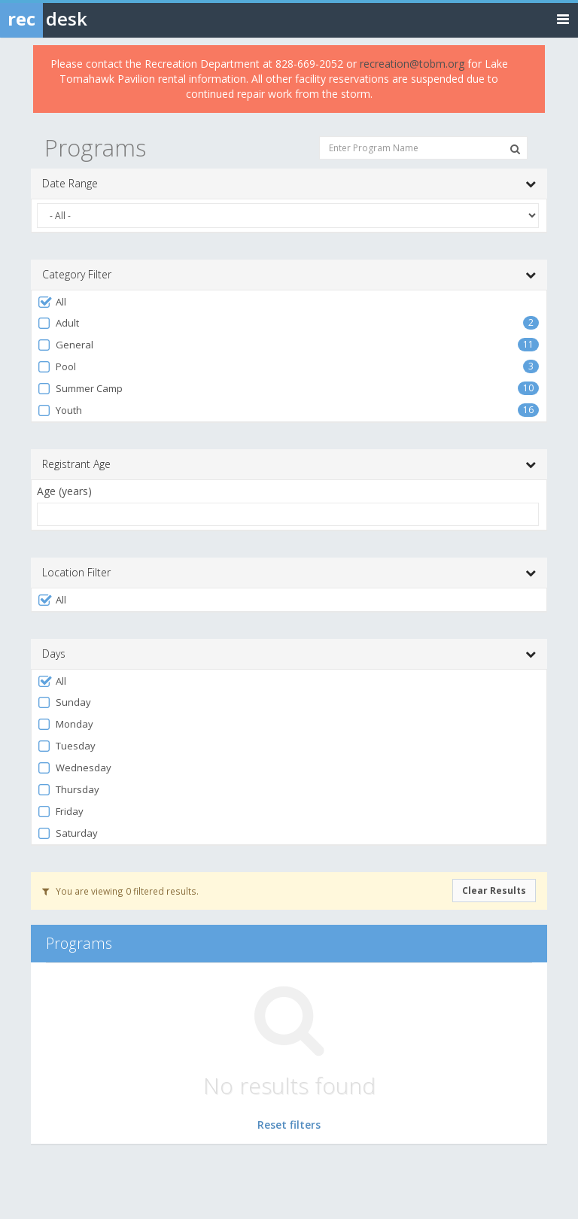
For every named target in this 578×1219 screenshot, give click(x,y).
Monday (65, 724)
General (65, 345)
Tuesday (66, 746)
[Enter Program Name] (423, 148)
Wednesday (74, 768)
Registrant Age (289, 464)
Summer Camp (80, 389)
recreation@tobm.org (412, 63)
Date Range (289, 184)
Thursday (68, 790)
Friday (60, 811)
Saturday (67, 833)
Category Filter (289, 275)
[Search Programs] (515, 149)
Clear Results (494, 890)
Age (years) (64, 491)
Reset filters (289, 1124)
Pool (56, 367)
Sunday (64, 702)
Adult (58, 323)
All (51, 302)
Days (289, 654)
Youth (59, 410)
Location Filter (289, 573)
